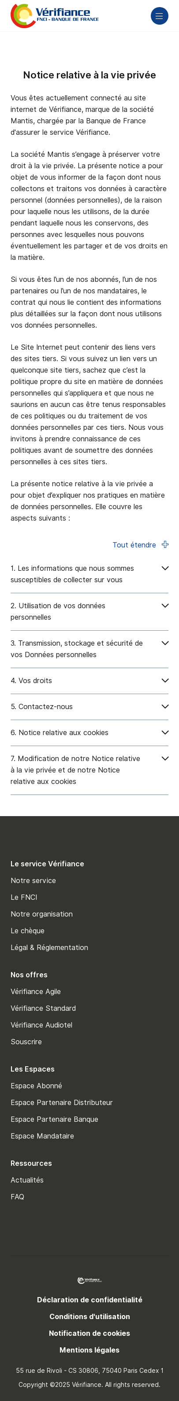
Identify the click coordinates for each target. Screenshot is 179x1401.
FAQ (17, 1197)
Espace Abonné (36, 1086)
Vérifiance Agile (36, 991)
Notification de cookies (89, 1333)
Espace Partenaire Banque (54, 1119)
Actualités (27, 1180)
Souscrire (26, 1042)
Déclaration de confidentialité (89, 1300)
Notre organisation (42, 914)
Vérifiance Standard (43, 1008)
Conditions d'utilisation (89, 1316)
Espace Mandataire (42, 1136)
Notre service (33, 880)
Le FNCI (24, 897)
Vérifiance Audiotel (41, 1025)
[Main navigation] (159, 16)
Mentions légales (89, 1350)
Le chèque (28, 931)
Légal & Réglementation (49, 947)
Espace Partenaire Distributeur (62, 1102)
